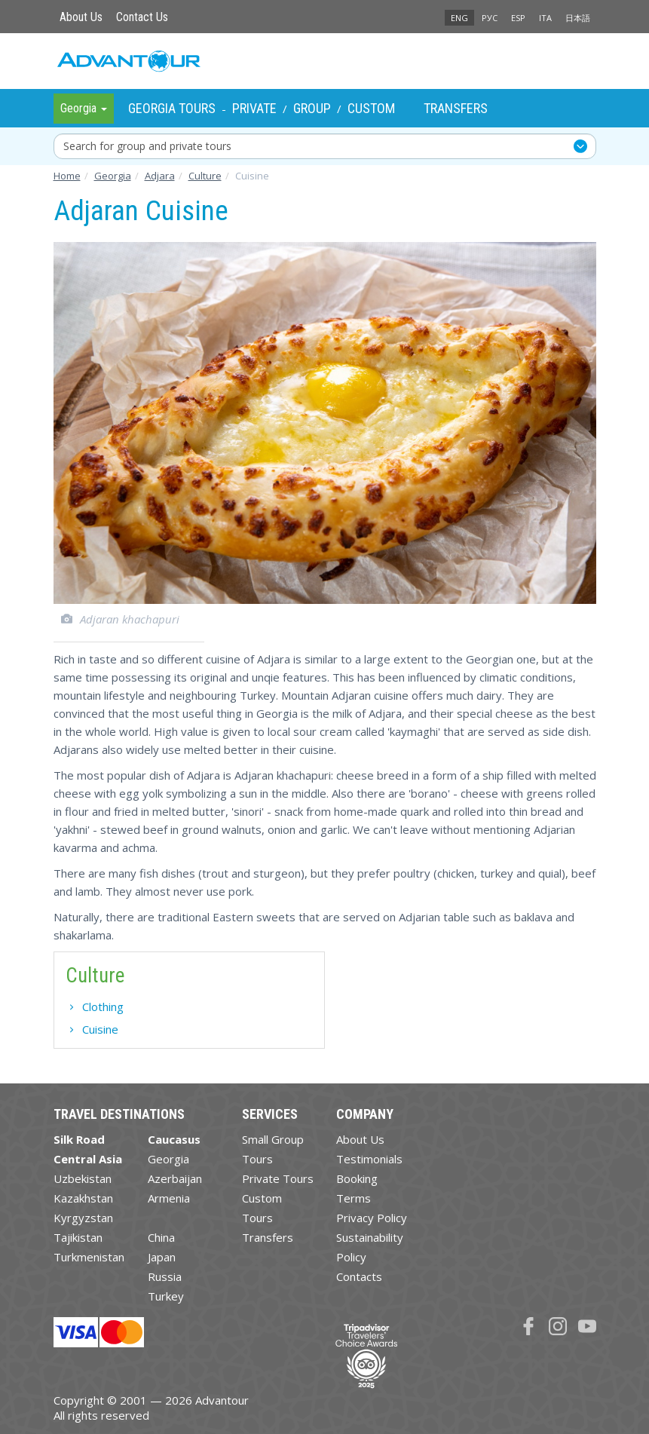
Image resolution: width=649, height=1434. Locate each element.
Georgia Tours (172, 108)
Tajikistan (78, 1237)
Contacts (359, 1276)
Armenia (169, 1198)
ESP (518, 17)
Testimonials (369, 1158)
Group (312, 108)
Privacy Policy (371, 1217)
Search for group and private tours (147, 146)
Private (254, 108)
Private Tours (278, 1178)
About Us (81, 17)
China (161, 1237)
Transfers (456, 108)
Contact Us (142, 17)
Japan (162, 1256)
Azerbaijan (175, 1178)
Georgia (168, 1158)
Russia (165, 1276)
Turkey (166, 1296)
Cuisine (100, 1029)
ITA (545, 17)
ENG (459, 17)
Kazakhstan (83, 1198)
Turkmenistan (89, 1256)
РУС (489, 17)
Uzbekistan (83, 1178)
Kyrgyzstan (83, 1217)
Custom (371, 108)
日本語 (577, 17)
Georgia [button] (83, 108)
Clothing (103, 1006)
